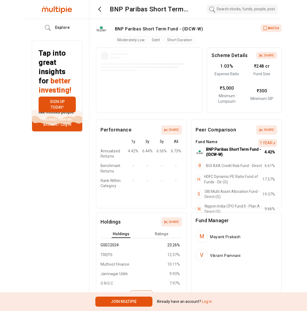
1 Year (267, 143)
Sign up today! (57, 104)
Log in (65, 124)
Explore (57, 28)
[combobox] (242, 9)
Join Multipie (124, 301)
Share (266, 55)
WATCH (271, 28)
